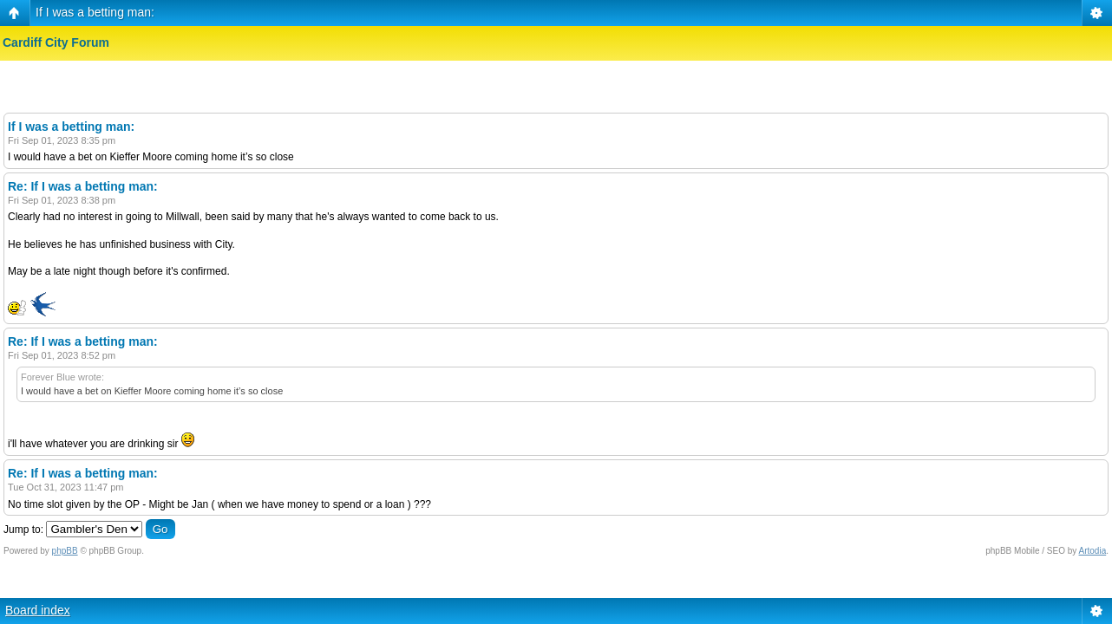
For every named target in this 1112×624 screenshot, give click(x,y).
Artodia (1093, 551)
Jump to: (23, 529)
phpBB (65, 551)
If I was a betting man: (95, 12)
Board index (37, 610)
